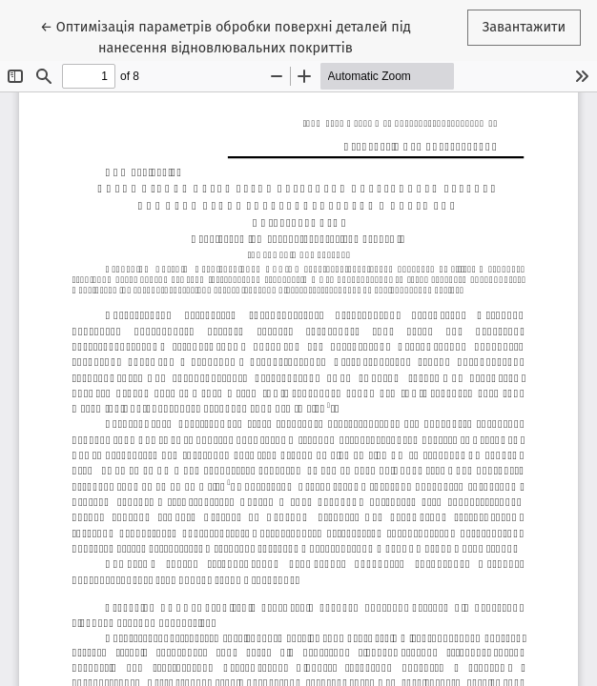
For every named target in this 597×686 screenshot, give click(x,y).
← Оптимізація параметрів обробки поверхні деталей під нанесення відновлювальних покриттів (225, 36)
